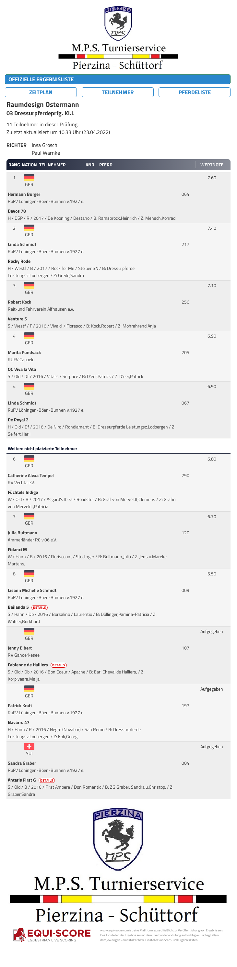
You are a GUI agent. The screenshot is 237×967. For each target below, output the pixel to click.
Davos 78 (17, 211)
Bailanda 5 (28, 607)
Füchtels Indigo (23, 492)
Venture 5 (18, 318)
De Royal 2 (19, 419)
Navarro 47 (19, 722)
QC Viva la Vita (22, 369)
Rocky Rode (19, 261)
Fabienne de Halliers (38, 664)
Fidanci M (18, 549)
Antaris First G (32, 780)
